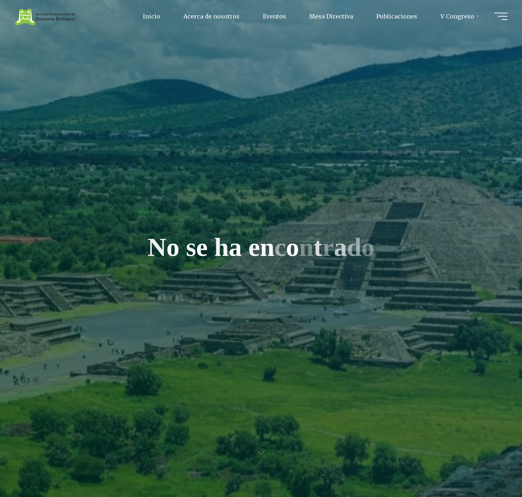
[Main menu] (501, 16)
